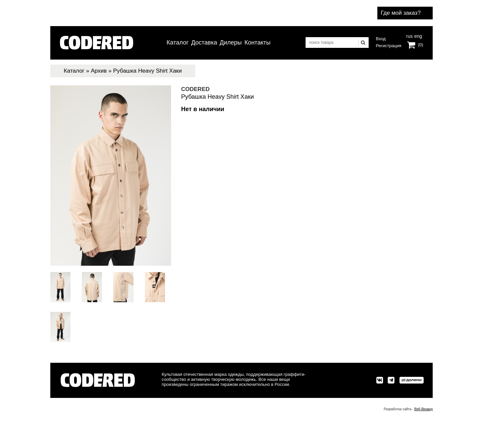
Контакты (258, 42)
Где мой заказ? (401, 13)
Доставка (204, 42)
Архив (99, 71)
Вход (381, 38)
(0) (420, 44)
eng (417, 35)
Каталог (178, 42)
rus (409, 35)
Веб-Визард (423, 409)
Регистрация (388, 45)
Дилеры (231, 42)
